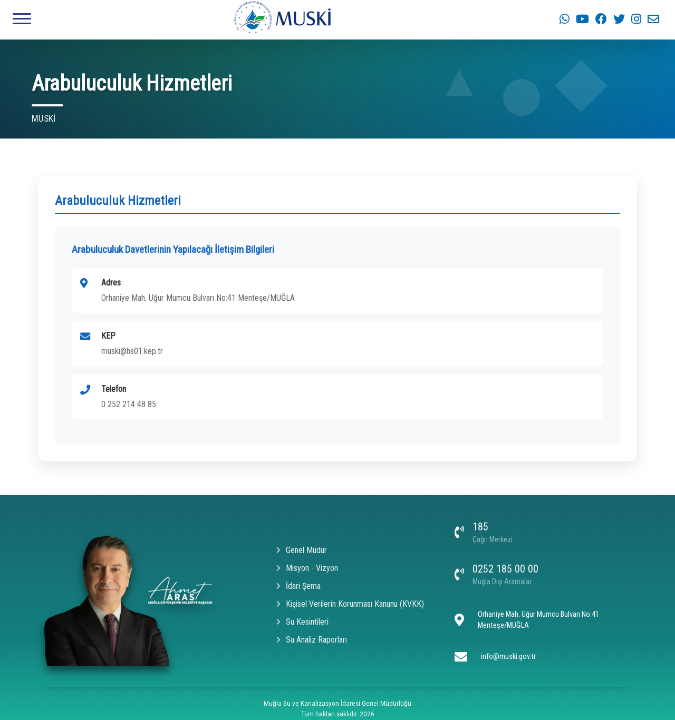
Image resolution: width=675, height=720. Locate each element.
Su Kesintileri (302, 622)
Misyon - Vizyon (307, 568)
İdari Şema (298, 586)
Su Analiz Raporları (311, 640)
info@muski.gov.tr (508, 656)
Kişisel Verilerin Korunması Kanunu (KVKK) (350, 604)
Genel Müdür (301, 550)
